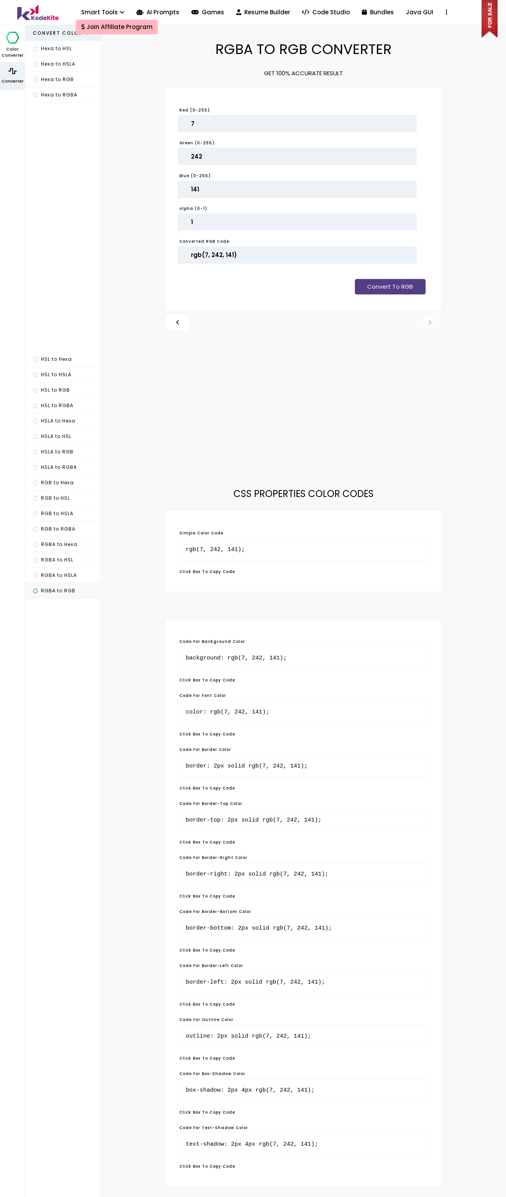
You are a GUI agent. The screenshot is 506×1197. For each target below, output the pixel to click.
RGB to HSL (51, 498)
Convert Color (61, 33)
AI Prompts (157, 12)
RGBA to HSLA (55, 575)
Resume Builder (263, 12)
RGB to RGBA (54, 529)
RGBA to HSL (53, 559)
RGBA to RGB (54, 590)
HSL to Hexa (52, 359)
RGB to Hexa (53, 482)
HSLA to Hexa (54, 421)
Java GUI (419, 12)
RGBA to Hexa (55, 544)
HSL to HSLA (52, 374)
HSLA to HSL (52, 436)
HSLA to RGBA (55, 467)
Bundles (378, 12)
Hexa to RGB (53, 79)
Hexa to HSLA (54, 64)
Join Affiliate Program (117, 27)
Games (207, 12)
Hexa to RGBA (55, 94)
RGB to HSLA (53, 513)
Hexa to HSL (52, 48)
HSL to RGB (51, 390)
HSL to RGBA (53, 405)
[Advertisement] (63, 227)
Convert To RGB (390, 286)
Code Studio (326, 12)
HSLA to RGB (53, 451)
